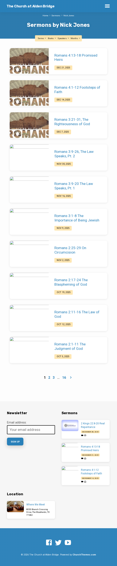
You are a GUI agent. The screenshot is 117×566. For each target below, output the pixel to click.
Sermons (55, 15)
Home (45, 15)
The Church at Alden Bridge (30, 6)
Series (42, 38)
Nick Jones (68, 15)
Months (76, 38)
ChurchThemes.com (84, 554)
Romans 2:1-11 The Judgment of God (70, 346)
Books (52, 38)
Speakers (63, 38)
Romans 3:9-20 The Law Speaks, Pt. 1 (73, 186)
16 (64, 378)
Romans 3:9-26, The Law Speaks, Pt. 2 (74, 153)
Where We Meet (35, 504)
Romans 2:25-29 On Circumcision (70, 250)
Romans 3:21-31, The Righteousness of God (72, 121)
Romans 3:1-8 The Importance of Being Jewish (76, 218)
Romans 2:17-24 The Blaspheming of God (71, 282)
